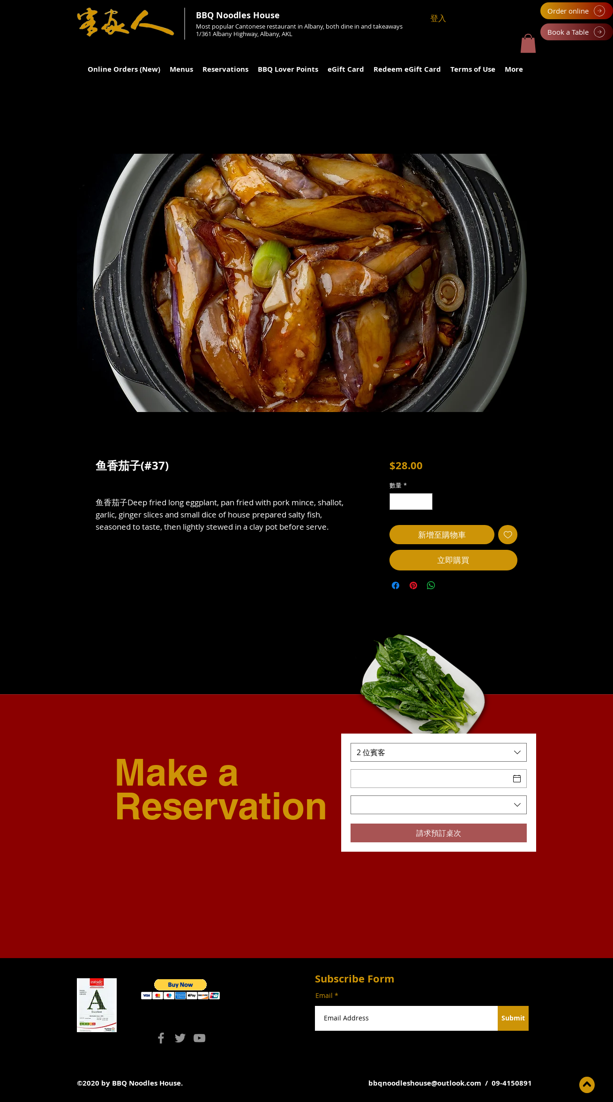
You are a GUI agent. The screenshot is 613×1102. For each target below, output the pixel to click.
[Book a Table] (576, 31)
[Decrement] (396, 502)
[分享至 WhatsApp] (431, 585)
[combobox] (439, 752)
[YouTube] (199, 1038)
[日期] (430, 778)
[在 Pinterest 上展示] (413, 585)
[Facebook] (161, 1038)
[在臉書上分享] (395, 585)
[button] (528, 43)
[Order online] (576, 10)
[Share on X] (449, 585)
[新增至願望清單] (508, 535)
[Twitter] (180, 1038)
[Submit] (513, 1018)
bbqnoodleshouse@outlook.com (424, 1083)
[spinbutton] (411, 502)
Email (324, 995)
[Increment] (425, 502)
